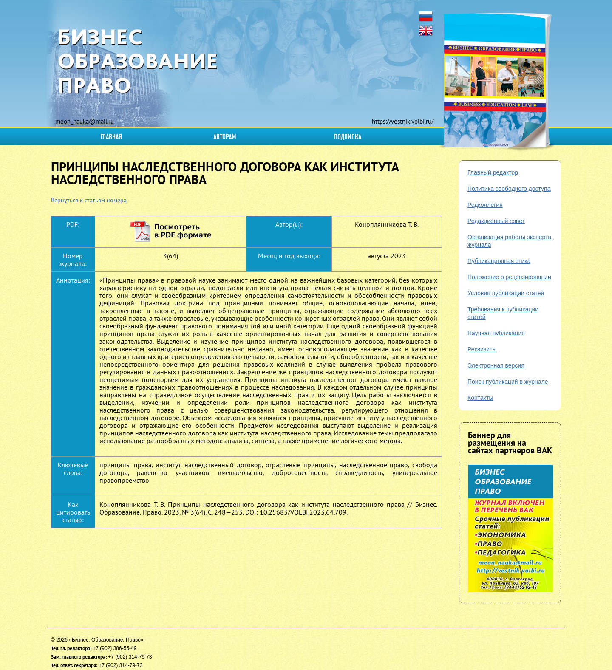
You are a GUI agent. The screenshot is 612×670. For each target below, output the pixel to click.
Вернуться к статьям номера (89, 200)
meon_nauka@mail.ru (84, 121)
